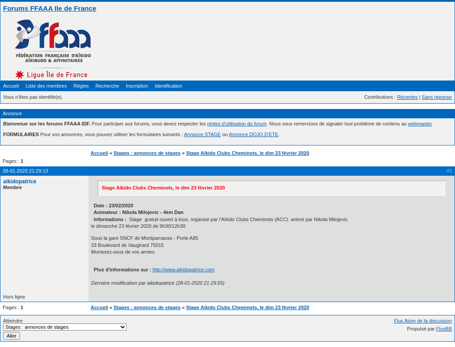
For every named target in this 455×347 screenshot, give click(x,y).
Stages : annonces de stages (146, 153)
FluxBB (444, 328)
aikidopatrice (19, 181)
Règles (81, 86)
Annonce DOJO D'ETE (254, 134)
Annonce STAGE (202, 134)
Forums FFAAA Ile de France (49, 8)
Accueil (11, 86)
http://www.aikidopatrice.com (183, 269)
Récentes (407, 97)
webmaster (420, 123)
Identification (168, 86)
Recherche (107, 86)
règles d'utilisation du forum (237, 123)
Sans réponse (437, 97)
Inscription (137, 86)
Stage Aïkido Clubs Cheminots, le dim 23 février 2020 (247, 153)
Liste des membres (46, 86)
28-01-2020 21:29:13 (25, 171)
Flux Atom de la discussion (423, 320)
